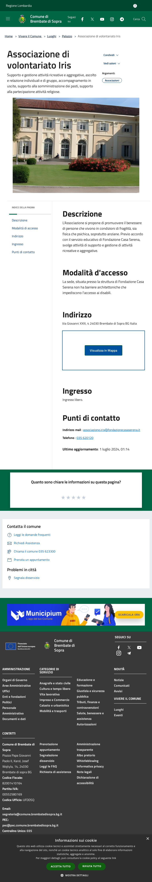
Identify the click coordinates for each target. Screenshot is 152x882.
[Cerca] (143, 19)
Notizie (119, 680)
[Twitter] (91, 19)
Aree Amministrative (16, 685)
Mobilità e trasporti (53, 710)
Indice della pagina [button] (23, 207)
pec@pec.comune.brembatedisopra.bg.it (30, 825)
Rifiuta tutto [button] (92, 866)
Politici (7, 702)
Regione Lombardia (19, 5)
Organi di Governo (14, 680)
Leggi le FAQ (48, 766)
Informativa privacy (90, 766)
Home (9, 36)
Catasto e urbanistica (54, 705)
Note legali (84, 771)
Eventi (118, 715)
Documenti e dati (14, 718)
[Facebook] (81, 19)
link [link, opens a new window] (114, 858)
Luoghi (51, 36)
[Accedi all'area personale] (135, 5)
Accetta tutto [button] (61, 866)
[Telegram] (120, 19)
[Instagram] (110, 19)
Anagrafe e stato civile (55, 683)
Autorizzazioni (86, 724)
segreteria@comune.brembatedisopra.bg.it (32, 814)
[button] (76, 875)
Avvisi (118, 691)
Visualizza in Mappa (103, 350)
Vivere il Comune (30, 36)
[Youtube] (100, 19)
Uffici (6, 691)
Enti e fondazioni (14, 696)
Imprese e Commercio (54, 699)
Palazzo (67, 36)
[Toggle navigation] (8, 18)
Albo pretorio (86, 755)
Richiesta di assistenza (55, 771)
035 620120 (85, 437)
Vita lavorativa (50, 694)
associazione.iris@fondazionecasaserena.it (111, 429)
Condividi (112, 55)
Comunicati (121, 685)
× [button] (147, 838)
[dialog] (76, 858)
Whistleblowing (88, 760)
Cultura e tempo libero (55, 688)
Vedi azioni (112, 63)
